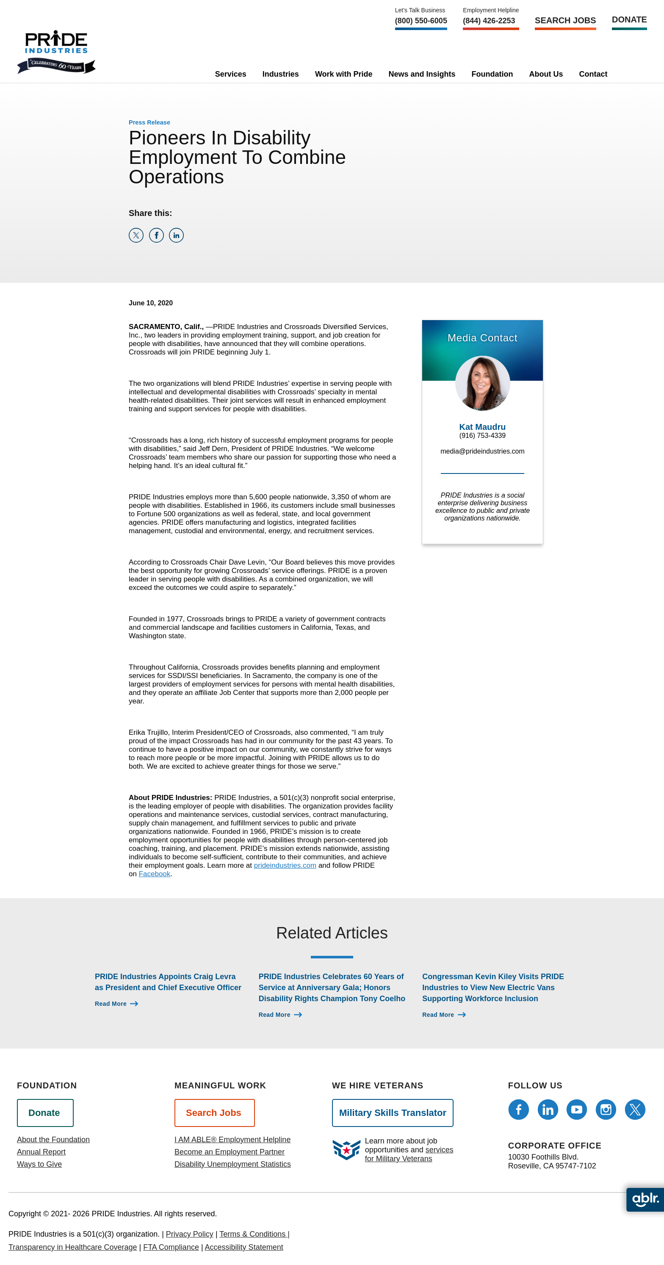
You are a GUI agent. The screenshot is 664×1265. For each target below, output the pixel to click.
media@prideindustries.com (482, 451)
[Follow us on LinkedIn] (548, 1109)
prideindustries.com (285, 865)
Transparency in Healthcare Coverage (72, 1247)
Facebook (155, 874)
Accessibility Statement (244, 1247)
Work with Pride (344, 74)
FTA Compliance (171, 1247)
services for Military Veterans (409, 1154)
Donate (629, 19)
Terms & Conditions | (254, 1234)
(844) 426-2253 (489, 21)
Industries (281, 74)
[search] (629, 72)
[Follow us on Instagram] (606, 1109)
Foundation (492, 74)
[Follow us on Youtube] (576, 1109)
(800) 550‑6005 (421, 21)
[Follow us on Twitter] (635, 1109)
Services (230, 74)
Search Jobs (565, 20)
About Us (546, 74)
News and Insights (422, 74)
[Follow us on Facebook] (518, 1109)
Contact (593, 74)
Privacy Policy (189, 1234)
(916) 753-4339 (482, 435)
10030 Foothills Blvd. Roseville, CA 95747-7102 (552, 1161)
